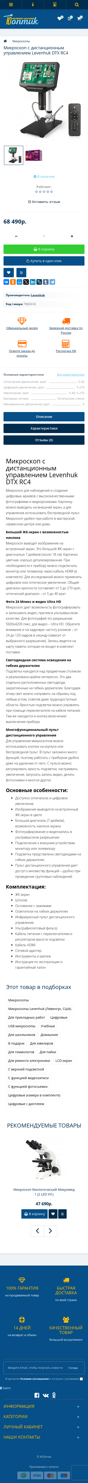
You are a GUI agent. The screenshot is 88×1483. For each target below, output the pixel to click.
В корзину (34, 1214)
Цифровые (59, 1017)
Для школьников (21, 1034)
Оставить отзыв (46, 201)
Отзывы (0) (44, 440)
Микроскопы (18, 1000)
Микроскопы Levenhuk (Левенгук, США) (39, 1008)
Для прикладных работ (26, 1017)
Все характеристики (70, 375)
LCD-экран (64, 1060)
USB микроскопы (21, 1026)
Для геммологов (21, 1052)
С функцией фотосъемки (28, 1086)
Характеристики (44, 428)
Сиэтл (5, 1388)
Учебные (48, 1026)
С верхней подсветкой (26, 1069)
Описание (44, 416)
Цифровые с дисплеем (26, 1104)
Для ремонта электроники (29, 1060)
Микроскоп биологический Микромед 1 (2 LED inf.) (44, 1191)
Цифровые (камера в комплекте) (34, 1095)
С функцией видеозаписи (28, 1078)
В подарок (16, 1043)
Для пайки (48, 1052)
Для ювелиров (41, 1043)
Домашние (49, 1034)
